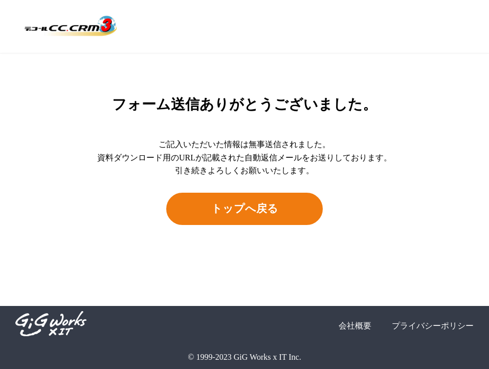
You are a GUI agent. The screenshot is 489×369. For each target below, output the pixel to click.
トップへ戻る (244, 208)
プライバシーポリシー (433, 325)
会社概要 (355, 325)
